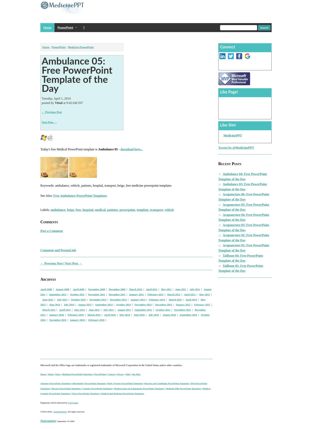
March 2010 (135, 289)
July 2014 (69, 304)
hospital (88, 210)
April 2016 (110, 314)
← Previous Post (52, 112)
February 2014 (157, 299)
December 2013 (118, 299)
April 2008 (46, 289)
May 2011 (166, 289)
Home (47, 27)
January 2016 (56, 314)
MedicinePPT (232, 135)
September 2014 (104, 304)
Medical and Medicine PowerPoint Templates (122, 393)
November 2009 (96, 289)
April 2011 (151, 289)
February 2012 (155, 294)
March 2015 (49, 310)
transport (156, 210)
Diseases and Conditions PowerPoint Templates (166, 383)
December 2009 (117, 289)
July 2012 (62, 299)
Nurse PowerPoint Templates (85, 393)
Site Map (136, 374)
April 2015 (65, 310)
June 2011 (180, 289)
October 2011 (77, 294)
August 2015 (124, 310)
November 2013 (97, 299)
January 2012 (136, 294)
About (51, 374)
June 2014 (54, 304)
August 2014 (85, 304)
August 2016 (169, 314)
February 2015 (202, 304)
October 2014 (123, 304)
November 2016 (57, 320)
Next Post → (49, 122)
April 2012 (189, 294)
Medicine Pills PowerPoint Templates (183, 388)
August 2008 (62, 289)
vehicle (169, 210)
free (78, 210)
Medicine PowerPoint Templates (77, 374)
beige (70, 210)
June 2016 (139, 314)
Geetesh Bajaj (60, 411)
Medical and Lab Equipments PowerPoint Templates (139, 388)
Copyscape (73, 403)
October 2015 (163, 310)
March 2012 (173, 294)
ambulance (58, 210)
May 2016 (124, 314)
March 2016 (93, 314)
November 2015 (182, 310)
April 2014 (191, 299)
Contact (111, 374)
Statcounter (48, 421)
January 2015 (183, 304)
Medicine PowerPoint (81, 47)
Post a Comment (51, 231)
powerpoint (127, 210)
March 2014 (175, 299)
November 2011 (96, 294)
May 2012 (204, 294)
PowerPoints (100, 374)
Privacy (120, 374)
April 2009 (78, 289)
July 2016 (153, 314)
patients (112, 210)
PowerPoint (65, 27)
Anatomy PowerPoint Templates (55, 383)
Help (128, 374)
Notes (57, 374)
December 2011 (117, 294)
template (143, 210)
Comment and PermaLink (58, 250)
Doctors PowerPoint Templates (66, 388)
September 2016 (188, 314)
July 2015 (108, 310)
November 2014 (143, 304)
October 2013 (78, 299)
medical (100, 210)
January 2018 (77, 320)
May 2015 (79, 310)
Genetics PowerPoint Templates (98, 388)
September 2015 (143, 310)
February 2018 (96, 320)
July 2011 (195, 289)
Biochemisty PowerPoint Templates (89, 383)
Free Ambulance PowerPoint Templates (80, 195)
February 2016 (76, 314)
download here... (131, 149)
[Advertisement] (112, 36)
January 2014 (138, 299)
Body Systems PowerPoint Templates (125, 383)
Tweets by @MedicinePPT (236, 147)
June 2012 (47, 299)
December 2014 (163, 304)
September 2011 (57, 294)
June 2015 (94, 310)
